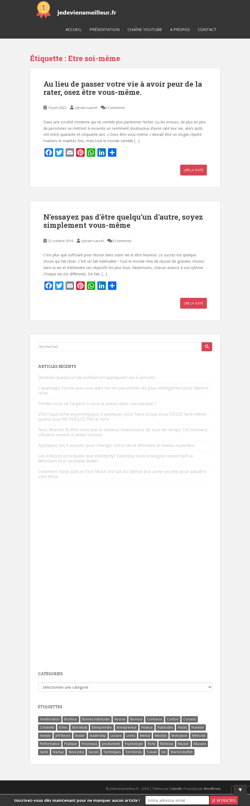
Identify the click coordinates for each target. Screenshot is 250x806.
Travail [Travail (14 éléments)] (152, 752)
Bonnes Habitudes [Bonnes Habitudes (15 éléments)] (96, 719)
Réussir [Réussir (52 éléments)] (183, 744)
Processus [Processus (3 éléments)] (89, 744)
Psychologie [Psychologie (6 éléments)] (134, 744)
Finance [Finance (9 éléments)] (147, 727)
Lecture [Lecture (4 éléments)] (116, 735)
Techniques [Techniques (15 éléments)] (112, 752)
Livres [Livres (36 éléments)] (130, 735)
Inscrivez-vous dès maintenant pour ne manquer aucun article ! (77, 800)
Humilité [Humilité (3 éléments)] (198, 727)
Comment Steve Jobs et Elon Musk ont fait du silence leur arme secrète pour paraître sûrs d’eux (122, 474)
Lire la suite (193, 170)
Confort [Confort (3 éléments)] (173, 719)
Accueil (73, 29)
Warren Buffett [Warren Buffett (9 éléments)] (182, 752)
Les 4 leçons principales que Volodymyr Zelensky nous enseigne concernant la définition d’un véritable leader (115, 458)
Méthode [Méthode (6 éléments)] (199, 735)
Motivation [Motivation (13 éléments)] (179, 735)
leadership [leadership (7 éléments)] (98, 735)
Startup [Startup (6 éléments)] (58, 752)
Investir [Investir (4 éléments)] (45, 735)
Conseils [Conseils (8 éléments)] (189, 719)
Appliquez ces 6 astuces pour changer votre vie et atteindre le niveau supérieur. (117, 445)
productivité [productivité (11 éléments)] (111, 744)
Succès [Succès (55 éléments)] (94, 752)
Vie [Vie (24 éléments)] (163, 752)
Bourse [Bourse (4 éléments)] (120, 719)
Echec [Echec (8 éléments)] (63, 727)
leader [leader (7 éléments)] (80, 735)
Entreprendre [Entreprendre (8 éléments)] (102, 727)
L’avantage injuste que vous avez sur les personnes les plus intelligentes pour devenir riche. (123, 390)
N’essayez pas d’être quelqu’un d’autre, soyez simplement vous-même (123, 221)
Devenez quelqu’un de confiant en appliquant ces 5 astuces (96, 377)
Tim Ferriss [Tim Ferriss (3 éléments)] (133, 752)
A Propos (180, 29)
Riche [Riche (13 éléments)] (152, 744)
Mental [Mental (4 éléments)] (145, 735)
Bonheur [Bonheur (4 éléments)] (70, 719)
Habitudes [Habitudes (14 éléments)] (165, 727)
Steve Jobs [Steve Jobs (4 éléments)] (76, 752)
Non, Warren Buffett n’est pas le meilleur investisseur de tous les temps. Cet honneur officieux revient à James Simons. (123, 432)
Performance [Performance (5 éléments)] (50, 744)
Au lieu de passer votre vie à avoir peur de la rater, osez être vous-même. (122, 88)
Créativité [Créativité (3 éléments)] (47, 727)
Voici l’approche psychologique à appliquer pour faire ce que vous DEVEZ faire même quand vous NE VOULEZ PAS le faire (122, 416)
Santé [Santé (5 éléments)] (44, 752)
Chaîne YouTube (145, 29)
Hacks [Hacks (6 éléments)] (182, 727)
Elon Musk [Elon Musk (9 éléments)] (79, 727)
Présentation (104, 29)
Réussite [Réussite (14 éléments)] (200, 744)
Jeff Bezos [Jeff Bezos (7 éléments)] (63, 735)
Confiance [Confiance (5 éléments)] (154, 719)
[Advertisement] (77, 577)
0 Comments (115, 107)
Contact (207, 29)
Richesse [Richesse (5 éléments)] (166, 744)
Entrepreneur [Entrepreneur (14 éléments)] (127, 727)
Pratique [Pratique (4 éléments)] (70, 744)
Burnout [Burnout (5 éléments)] (136, 719)
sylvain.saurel (86, 107)
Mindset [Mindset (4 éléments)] (161, 735)
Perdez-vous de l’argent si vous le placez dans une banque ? (97, 403)
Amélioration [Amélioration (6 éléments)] (50, 719)
